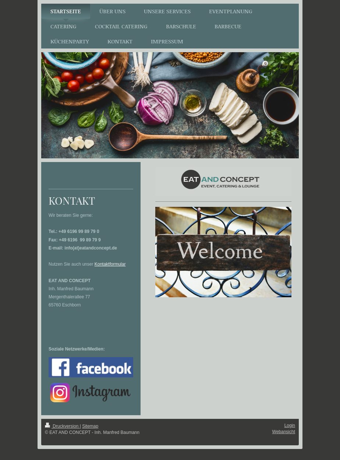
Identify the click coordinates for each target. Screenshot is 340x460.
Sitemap (90, 426)
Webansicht (283, 431)
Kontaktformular (110, 264)
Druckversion (62, 426)
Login (289, 425)
